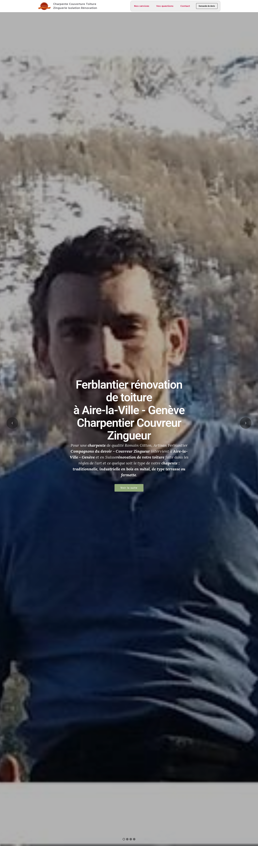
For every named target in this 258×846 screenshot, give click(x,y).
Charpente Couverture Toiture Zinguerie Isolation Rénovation (75, 6)
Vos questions (163, 6)
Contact (183, 6)
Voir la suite (129, 487)
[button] (12, 423)
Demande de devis (206, 6)
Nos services (140, 6)
